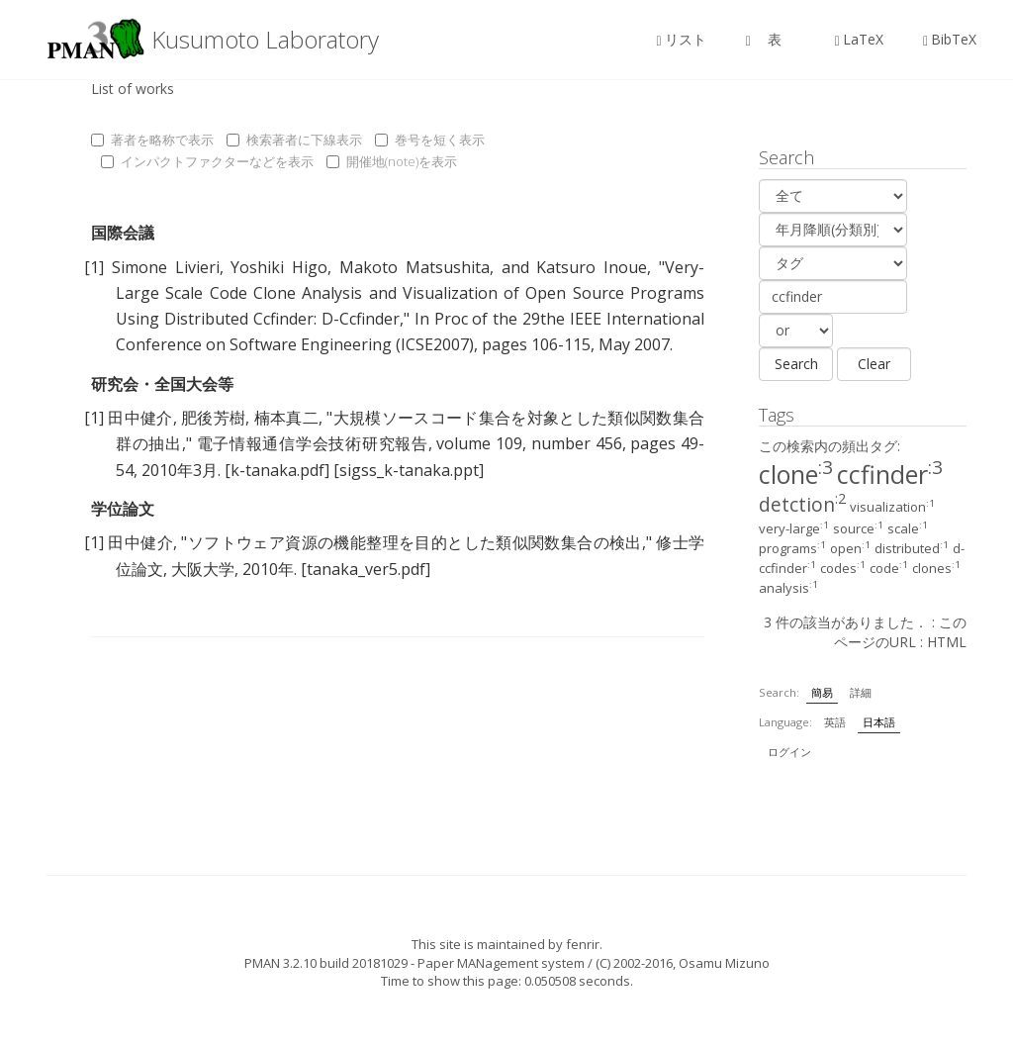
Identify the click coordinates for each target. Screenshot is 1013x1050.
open (850, 548)
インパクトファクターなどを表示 (207, 161)
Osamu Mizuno (724, 963)
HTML (947, 641)
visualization (892, 507)
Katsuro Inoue (591, 267)
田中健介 (140, 418)
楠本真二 (286, 418)
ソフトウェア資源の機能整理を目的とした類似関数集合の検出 (414, 542)
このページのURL (900, 632)
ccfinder (890, 474)
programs (792, 548)
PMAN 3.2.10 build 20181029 (326, 963)
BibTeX (949, 39)
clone (796, 474)
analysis (788, 588)
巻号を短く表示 (430, 139)
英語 (835, 722)
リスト (681, 39)
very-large (794, 528)
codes (843, 568)
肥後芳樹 (213, 418)
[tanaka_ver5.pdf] (365, 569)
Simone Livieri (166, 267)
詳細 (861, 692)
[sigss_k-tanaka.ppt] (408, 470)
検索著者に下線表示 (294, 139)
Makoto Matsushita (414, 267)
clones (936, 568)
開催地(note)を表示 (391, 161)
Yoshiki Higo (278, 267)
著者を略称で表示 (152, 139)
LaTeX (859, 39)
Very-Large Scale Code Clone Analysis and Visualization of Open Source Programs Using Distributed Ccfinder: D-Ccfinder (410, 293)
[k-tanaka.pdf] (277, 470)
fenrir (582, 944)
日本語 (879, 722)
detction (802, 505)
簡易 (822, 692)
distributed (912, 548)
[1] (94, 267)
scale (907, 528)
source (858, 528)
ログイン (789, 751)
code (889, 568)
